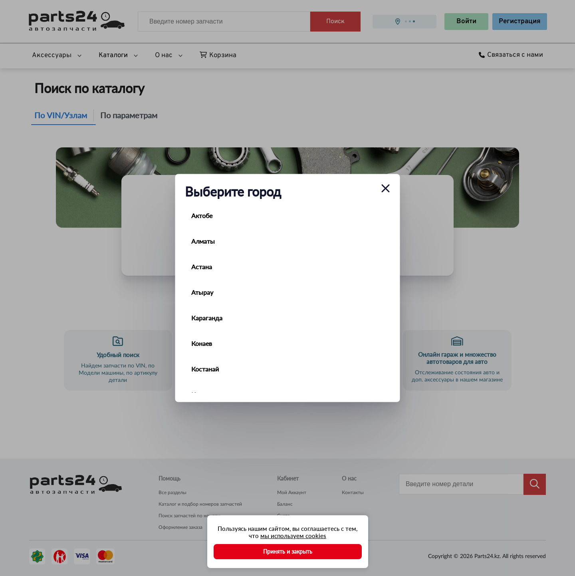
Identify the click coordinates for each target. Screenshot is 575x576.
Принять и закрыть (287, 551)
